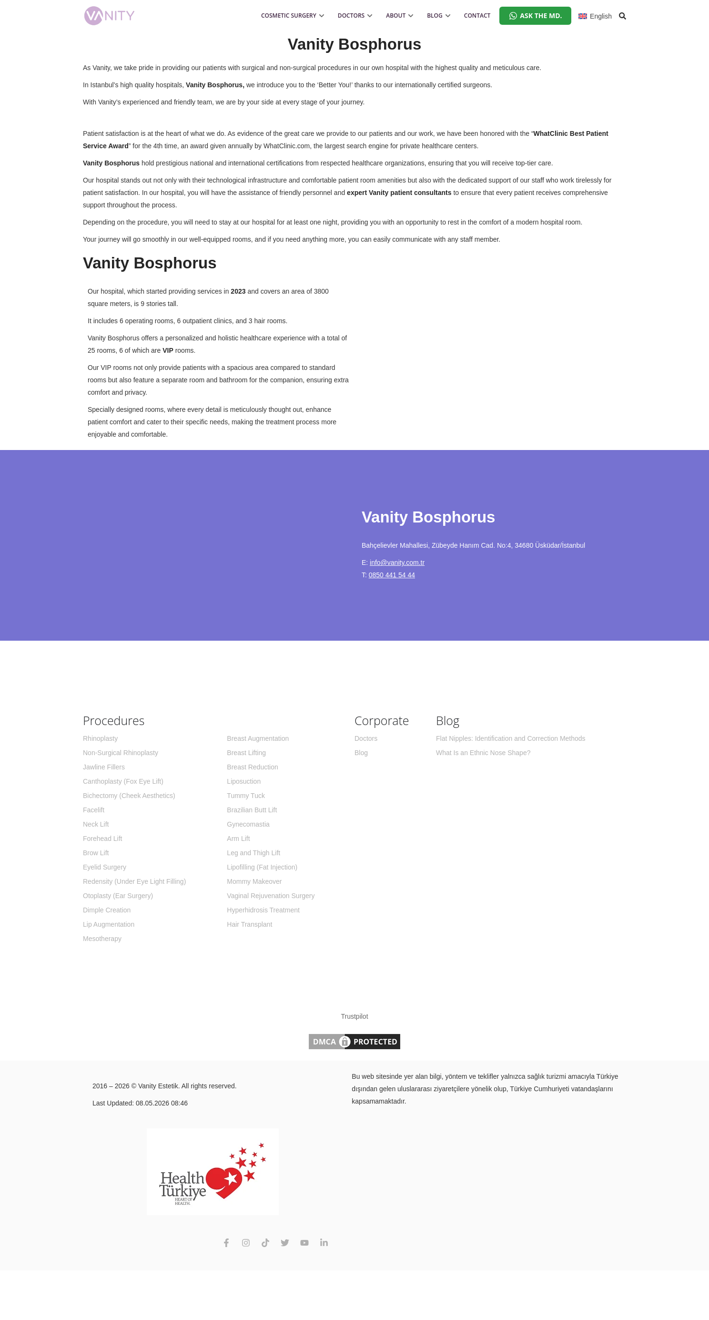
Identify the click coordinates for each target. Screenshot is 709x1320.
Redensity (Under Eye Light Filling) (134, 881)
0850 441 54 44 (392, 575)
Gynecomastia (248, 824)
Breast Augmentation (258, 738)
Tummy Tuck (246, 795)
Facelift (93, 810)
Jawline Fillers (104, 767)
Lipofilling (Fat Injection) (262, 867)
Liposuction (244, 781)
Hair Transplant (249, 924)
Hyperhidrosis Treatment (263, 910)
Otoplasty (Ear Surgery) (118, 896)
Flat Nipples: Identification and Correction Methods (511, 738)
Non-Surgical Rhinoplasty (120, 753)
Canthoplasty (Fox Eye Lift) (123, 781)
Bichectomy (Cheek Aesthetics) (129, 795)
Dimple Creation (107, 910)
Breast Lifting (246, 753)
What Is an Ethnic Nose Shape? (483, 753)
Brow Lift (96, 853)
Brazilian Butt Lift (252, 810)
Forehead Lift (102, 838)
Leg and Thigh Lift (253, 853)
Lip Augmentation (108, 924)
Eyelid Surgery (104, 867)
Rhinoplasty (100, 738)
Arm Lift (238, 838)
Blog (361, 753)
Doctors (365, 738)
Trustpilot (354, 1016)
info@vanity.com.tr (397, 562)
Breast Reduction (252, 767)
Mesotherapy (102, 938)
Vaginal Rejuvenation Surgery (270, 896)
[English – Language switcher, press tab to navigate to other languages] (595, 15)
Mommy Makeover (254, 881)
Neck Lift (96, 824)
